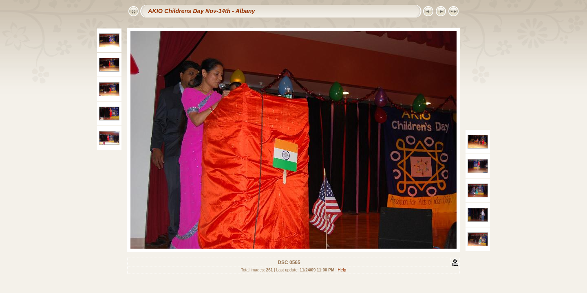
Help (342, 270)
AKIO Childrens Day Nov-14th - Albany (201, 11)
